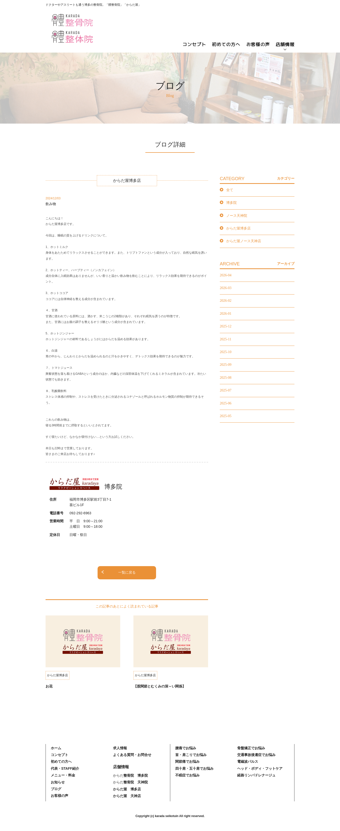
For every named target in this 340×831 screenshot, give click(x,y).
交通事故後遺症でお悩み (256, 755)
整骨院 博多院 (135, 775)
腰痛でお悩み (185, 748)
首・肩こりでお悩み (191, 755)
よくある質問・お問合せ (132, 755)
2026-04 (225, 275)
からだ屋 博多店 (127, 789)
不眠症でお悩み (187, 775)
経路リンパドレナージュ (256, 775)
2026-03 (225, 288)
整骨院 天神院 (135, 782)
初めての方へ (226, 44)
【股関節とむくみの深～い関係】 (159, 686)
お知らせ (58, 782)
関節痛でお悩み (187, 761)
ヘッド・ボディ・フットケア (260, 768)
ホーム (56, 748)
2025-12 (225, 326)
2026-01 (225, 313)
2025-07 (225, 390)
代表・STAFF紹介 (65, 768)
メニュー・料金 (63, 775)
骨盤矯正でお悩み (251, 748)
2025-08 (225, 377)
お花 (49, 686)
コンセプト (194, 44)
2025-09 (225, 365)
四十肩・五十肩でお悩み (194, 768)
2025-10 (225, 352)
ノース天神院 (236, 216)
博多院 (231, 203)
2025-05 (225, 416)
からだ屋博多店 (238, 228)
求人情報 (120, 748)
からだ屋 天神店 (127, 796)
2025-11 (225, 339)
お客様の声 (258, 44)
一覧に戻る (127, 572)
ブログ (56, 789)
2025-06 (225, 403)
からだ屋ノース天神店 (243, 241)
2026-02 (225, 300)
